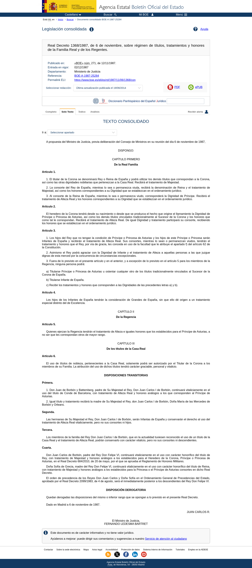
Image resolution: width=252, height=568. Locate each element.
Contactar (48, 549)
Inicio (60, 19)
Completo (51, 111)
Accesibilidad (112, 549)
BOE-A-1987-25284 (86, 75)
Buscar (70, 19)
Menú (181, 14)
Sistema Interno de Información (157, 549)
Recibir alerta (198, 112)
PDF (177, 87)
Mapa (86, 549)
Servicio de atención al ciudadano (166, 538)
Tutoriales (180, 549)
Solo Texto (68, 111)
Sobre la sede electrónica (68, 549)
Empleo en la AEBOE (198, 549)
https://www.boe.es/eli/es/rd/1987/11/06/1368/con (105, 79)
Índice (82, 111)
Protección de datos (130, 549)
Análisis (94, 111)
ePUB (198, 87)
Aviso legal (97, 549)
